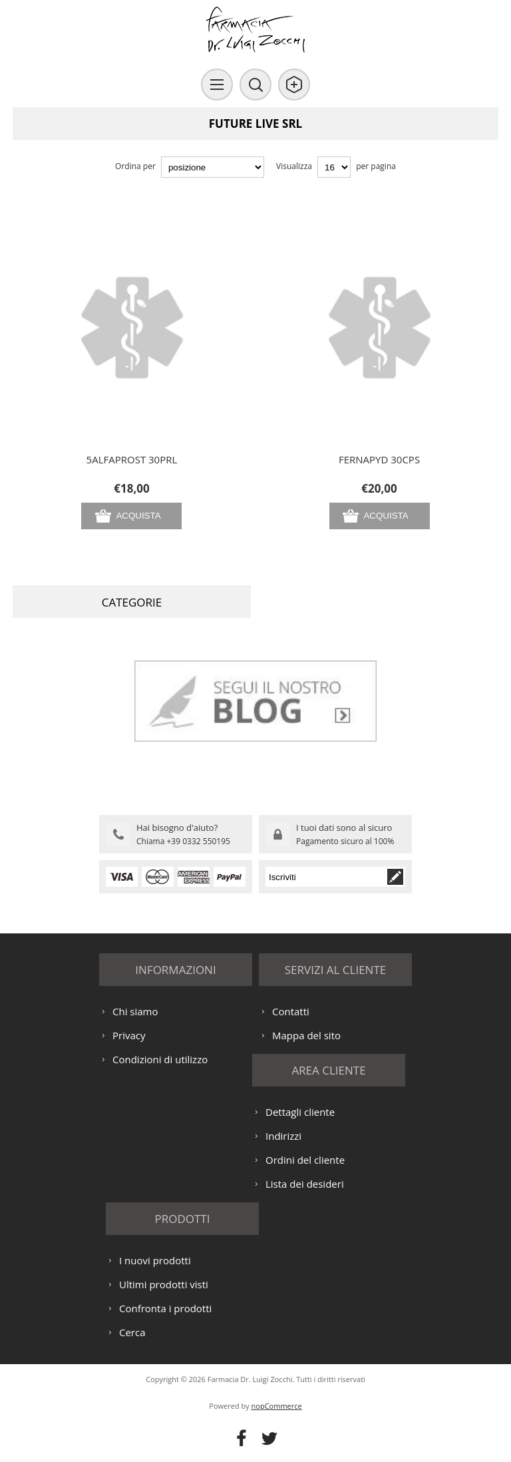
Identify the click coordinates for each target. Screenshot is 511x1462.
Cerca (132, 1332)
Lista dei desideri (304, 1183)
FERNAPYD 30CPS (379, 459)
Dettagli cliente (300, 1111)
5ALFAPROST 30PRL (132, 459)
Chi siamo (135, 1011)
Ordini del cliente (305, 1159)
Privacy (128, 1035)
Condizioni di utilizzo (160, 1059)
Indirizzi (283, 1135)
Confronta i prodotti (165, 1308)
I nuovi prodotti (155, 1260)
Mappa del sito (306, 1035)
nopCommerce (277, 1406)
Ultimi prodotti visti (163, 1284)
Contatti (290, 1011)
